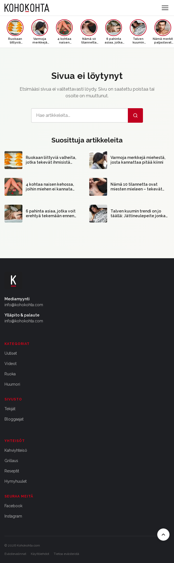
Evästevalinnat (15, 554)
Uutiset (10, 353)
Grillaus (11, 460)
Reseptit (11, 471)
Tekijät (9, 409)
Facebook (13, 506)
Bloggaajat (13, 419)
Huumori (12, 384)
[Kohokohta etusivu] (26, 8)
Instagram (13, 516)
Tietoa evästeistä (66, 554)
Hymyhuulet (15, 481)
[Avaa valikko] (165, 7)
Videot (10, 363)
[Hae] (135, 115)
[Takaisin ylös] (163, 534)
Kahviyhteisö (15, 450)
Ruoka (10, 374)
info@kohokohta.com (23, 305)
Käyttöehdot (40, 554)
